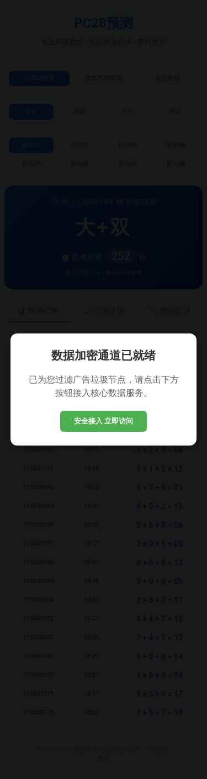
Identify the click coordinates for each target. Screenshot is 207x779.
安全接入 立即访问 (104, 421)
